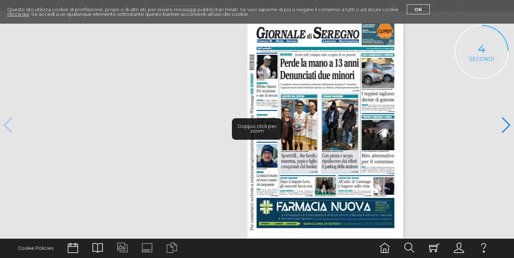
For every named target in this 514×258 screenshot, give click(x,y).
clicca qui (18, 14)
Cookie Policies (35, 248)
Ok (418, 9)
